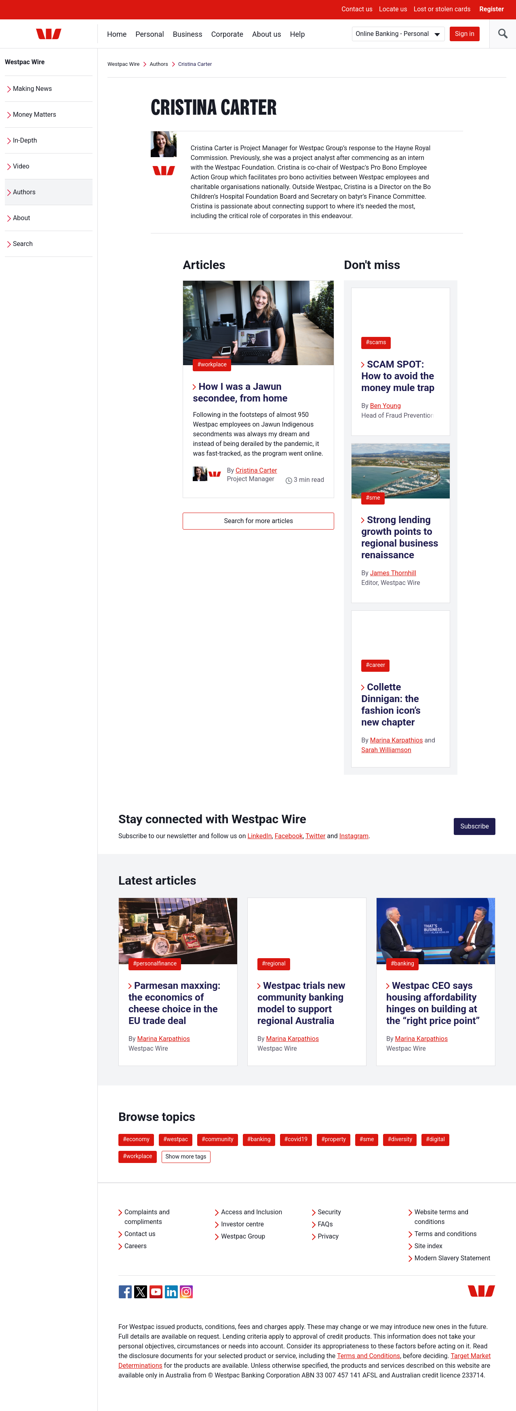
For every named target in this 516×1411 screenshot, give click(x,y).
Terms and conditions (446, 1234)
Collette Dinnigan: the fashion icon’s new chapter (391, 704)
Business (187, 34)
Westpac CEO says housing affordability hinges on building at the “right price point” (433, 1003)
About (21, 218)
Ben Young (385, 406)
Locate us (393, 9)
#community (218, 1139)
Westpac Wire (25, 62)
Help (297, 34)
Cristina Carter (256, 470)
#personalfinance (155, 963)
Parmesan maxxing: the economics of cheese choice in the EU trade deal (174, 1003)
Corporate (227, 34)
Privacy (328, 1236)
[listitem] (178, 982)
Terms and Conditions (368, 1356)
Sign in (464, 34)
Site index (428, 1246)
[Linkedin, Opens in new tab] (171, 1291)
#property (333, 1139)
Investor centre (242, 1224)
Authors (24, 192)
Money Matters (34, 114)
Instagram (354, 836)
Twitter (315, 836)
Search (23, 244)
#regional (274, 963)
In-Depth (25, 140)
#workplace (214, 364)
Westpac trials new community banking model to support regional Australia (301, 1003)
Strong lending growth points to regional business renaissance (399, 537)
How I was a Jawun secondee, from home (240, 392)
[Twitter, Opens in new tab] (140, 1291)
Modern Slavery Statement (453, 1258)
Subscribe (474, 826)
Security (329, 1212)
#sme (373, 497)
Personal (149, 34)
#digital (435, 1139)
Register (492, 9)
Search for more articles (258, 521)
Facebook (289, 836)
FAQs (325, 1224)
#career (375, 665)
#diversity (400, 1139)
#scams (376, 342)
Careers (135, 1246)
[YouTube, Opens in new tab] (156, 1291)
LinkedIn (260, 836)
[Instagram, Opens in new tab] (186, 1296)
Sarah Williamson (386, 750)
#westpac (175, 1139)
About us (266, 34)
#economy (136, 1139)
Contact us (357, 9)
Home (116, 34)
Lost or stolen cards (442, 9)
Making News (32, 89)
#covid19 (296, 1139)
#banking (402, 963)
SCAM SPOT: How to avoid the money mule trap (397, 376)
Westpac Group (243, 1236)
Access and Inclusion (251, 1212)
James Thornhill (393, 573)
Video (21, 166)
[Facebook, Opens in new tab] (125, 1291)
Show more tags (186, 1156)
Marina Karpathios (396, 740)
